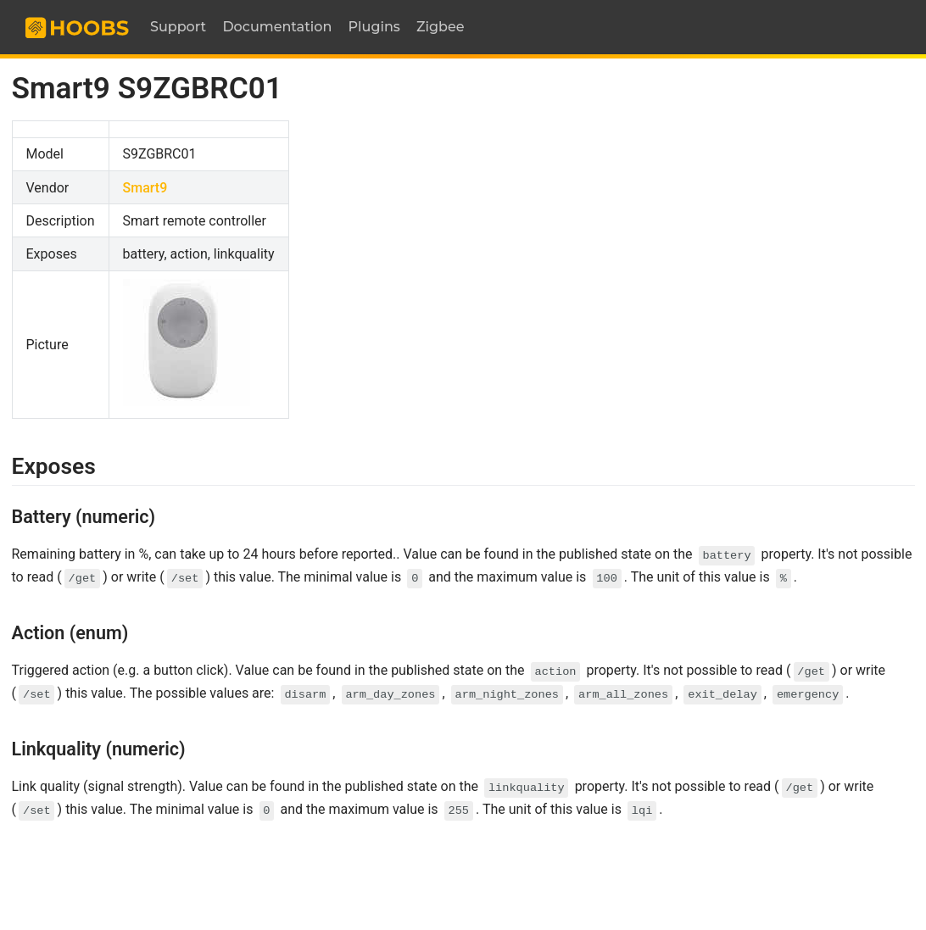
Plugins (374, 27)
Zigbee (440, 27)
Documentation (277, 27)
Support (178, 27)
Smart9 (145, 188)
